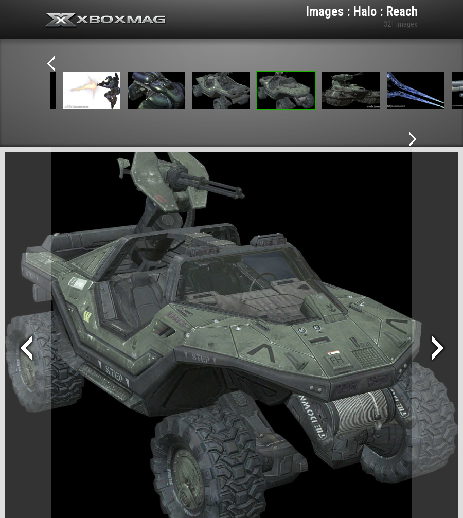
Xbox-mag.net (105, 20)
